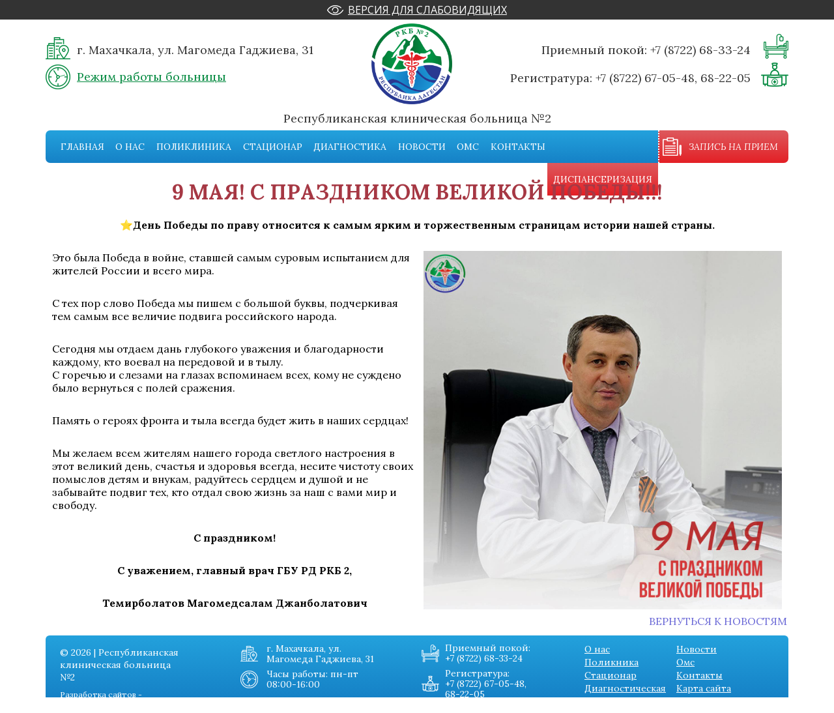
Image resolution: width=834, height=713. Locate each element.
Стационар (272, 147)
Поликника (611, 662)
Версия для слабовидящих (427, 10)
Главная (82, 147)
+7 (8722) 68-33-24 (700, 49)
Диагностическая (625, 688)
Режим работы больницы (151, 76)
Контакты (518, 147)
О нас (130, 147)
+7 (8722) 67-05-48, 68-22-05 (673, 77)
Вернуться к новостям (718, 621)
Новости (422, 147)
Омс (468, 147)
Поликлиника (193, 147)
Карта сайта (703, 688)
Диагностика (349, 147)
